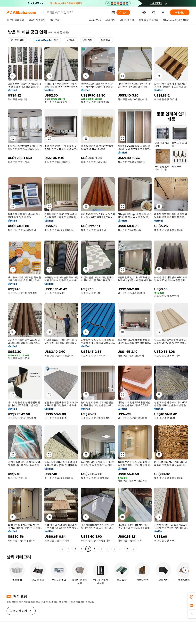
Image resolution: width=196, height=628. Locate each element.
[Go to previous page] (62, 549)
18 (127, 549)
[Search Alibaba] (78, 12)
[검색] (123, 12)
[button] (113, 12)
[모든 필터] (17, 40)
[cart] (154, 13)
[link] (192, 597)
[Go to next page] (134, 549)
